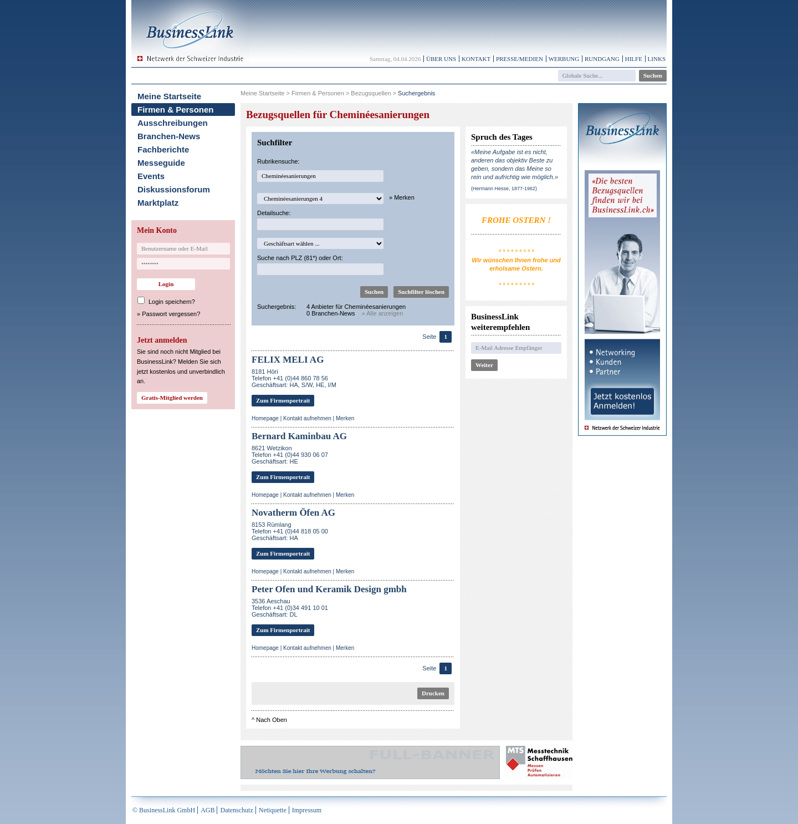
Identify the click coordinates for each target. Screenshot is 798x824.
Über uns (441, 58)
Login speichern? (172, 301)
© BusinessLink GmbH (163, 810)
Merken (345, 418)
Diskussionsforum (173, 189)
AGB (207, 810)
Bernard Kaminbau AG (299, 436)
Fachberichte (163, 149)
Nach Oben (271, 719)
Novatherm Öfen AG (293, 512)
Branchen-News (168, 136)
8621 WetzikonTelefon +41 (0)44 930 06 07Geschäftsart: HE (290, 455)
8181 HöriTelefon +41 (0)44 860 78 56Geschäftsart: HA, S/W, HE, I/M (294, 378)
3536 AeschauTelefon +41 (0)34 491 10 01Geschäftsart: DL (290, 608)
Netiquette (273, 810)
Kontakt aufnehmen (307, 418)
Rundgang (602, 58)
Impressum (306, 810)
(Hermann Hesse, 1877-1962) (504, 188)
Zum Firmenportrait (283, 400)
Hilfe (633, 58)
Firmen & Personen (175, 109)
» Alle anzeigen (382, 313)
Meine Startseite (169, 96)
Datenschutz (236, 810)
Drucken (433, 693)
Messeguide (161, 162)
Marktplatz (157, 202)
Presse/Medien (519, 58)
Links (657, 58)
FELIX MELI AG (288, 359)
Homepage (265, 418)
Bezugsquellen (371, 93)
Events (151, 176)
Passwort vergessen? (171, 314)
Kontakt (476, 58)
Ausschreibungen (172, 123)
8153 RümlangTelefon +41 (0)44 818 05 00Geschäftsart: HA (290, 531)
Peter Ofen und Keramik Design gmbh (329, 589)
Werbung (564, 58)
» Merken (402, 197)
